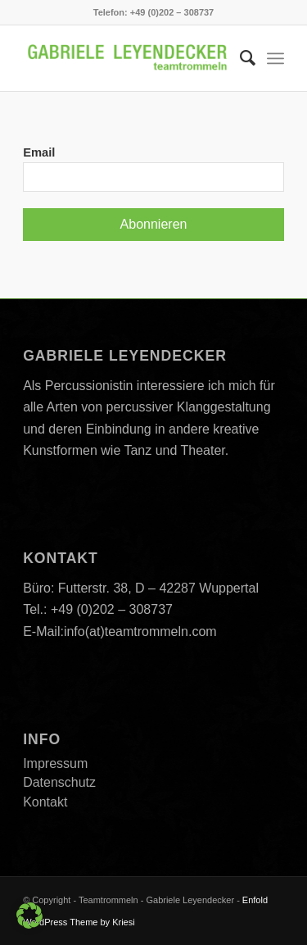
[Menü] (275, 58)
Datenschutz (59, 782)
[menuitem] (239, 58)
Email (39, 152)
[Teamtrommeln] (127, 58)
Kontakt (45, 802)
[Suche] (239, 58)
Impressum (55, 763)
